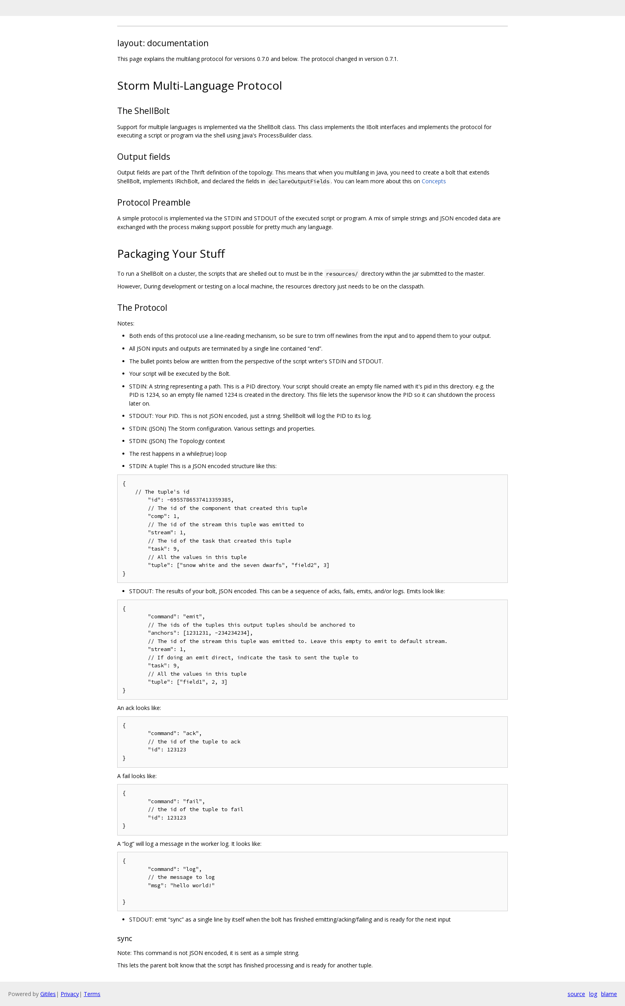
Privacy (70, 994)
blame (609, 994)
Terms (92, 994)
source (576, 994)
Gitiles (48, 994)
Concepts (434, 181)
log (593, 994)
